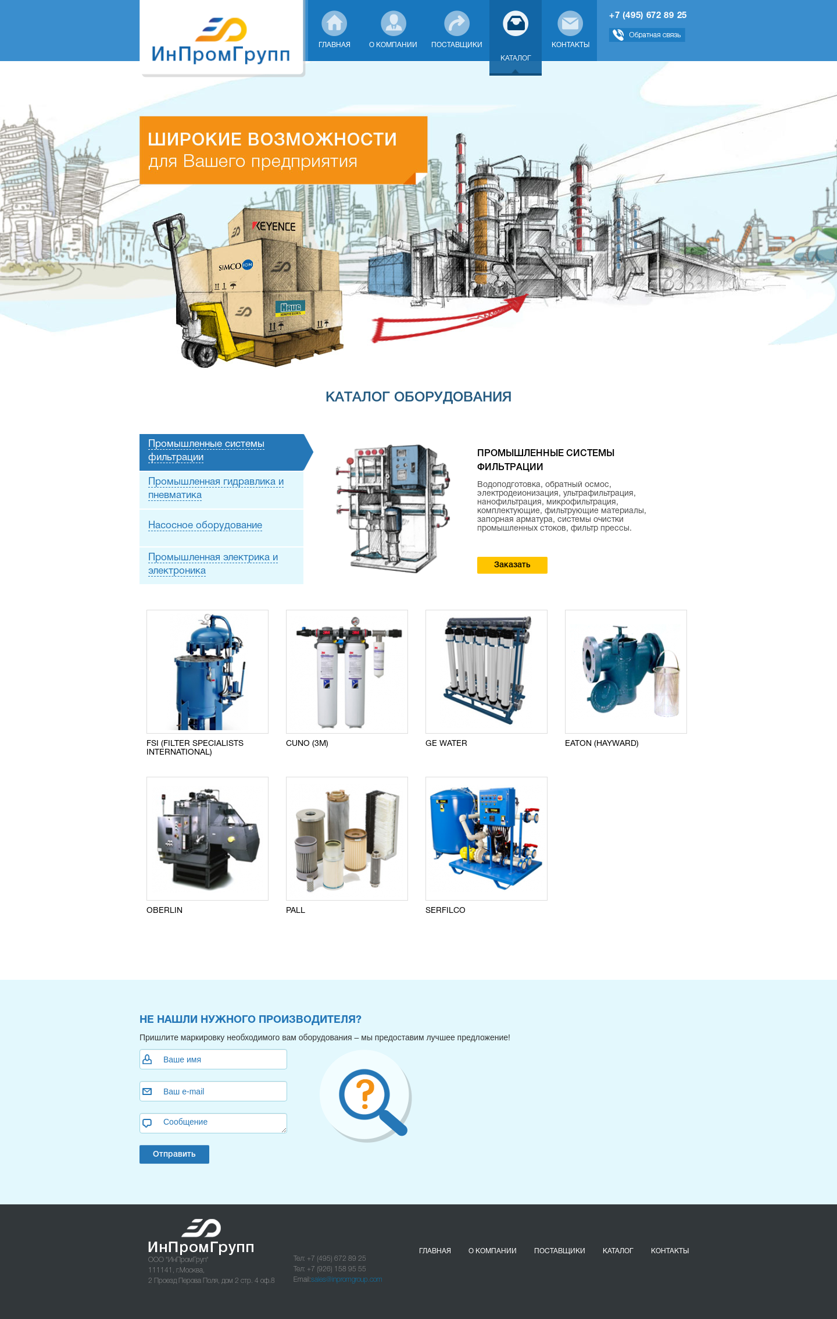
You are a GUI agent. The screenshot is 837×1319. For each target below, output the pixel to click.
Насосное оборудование (205, 526)
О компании (492, 1251)
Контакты (670, 1251)
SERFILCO (445, 910)
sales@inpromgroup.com (346, 1280)
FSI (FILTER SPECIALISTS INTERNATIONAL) (195, 748)
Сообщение (213, 1123)
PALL (295, 910)
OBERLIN (164, 910)
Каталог (618, 1251)
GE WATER (446, 744)
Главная (435, 1251)
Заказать (512, 565)
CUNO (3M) (307, 744)
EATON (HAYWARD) (602, 744)
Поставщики (559, 1251)
